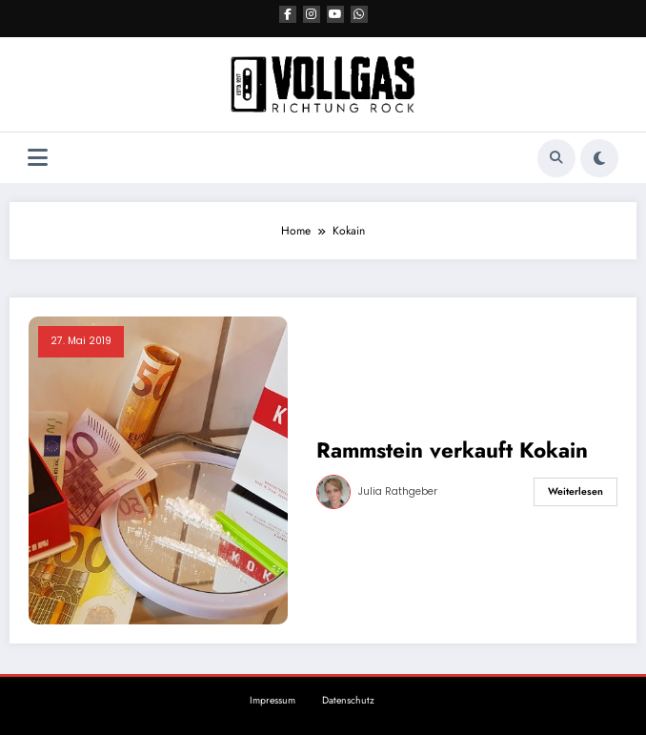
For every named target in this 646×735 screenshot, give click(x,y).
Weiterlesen (575, 491)
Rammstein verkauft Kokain (452, 450)
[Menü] (37, 157)
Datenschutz (348, 700)
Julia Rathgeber (397, 491)
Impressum (272, 700)
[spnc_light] (599, 158)
